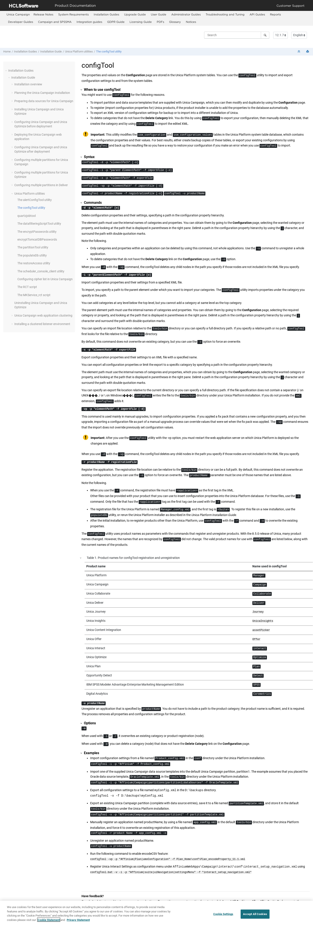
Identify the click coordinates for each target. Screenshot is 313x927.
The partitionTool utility (32, 247)
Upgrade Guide (135, 14)
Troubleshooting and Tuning (225, 14)
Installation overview (28, 84)
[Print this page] (308, 51)
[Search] (265, 35)
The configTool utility (109, 51)
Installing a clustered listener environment (42, 324)
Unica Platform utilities (79, 51)
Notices (191, 21)
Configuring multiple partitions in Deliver (41, 185)
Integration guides (89, 21)
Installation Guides (106, 14)
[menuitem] (18, 14)
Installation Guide (51, 51)
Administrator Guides (186, 14)
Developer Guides (20, 21)
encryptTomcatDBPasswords (37, 239)
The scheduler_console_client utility (40, 271)
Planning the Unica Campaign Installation (42, 92)
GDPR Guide (116, 21)
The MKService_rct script (33, 295)
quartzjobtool (26, 215)
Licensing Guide (141, 21)
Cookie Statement (49, 923)
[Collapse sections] (299, 51)
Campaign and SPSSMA (55, 21)
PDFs (160, 21)
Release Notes (43, 14)
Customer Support (290, 5)
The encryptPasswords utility (37, 231)
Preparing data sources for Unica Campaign (43, 101)
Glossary (175, 21)
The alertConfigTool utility (34, 200)
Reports (275, 14)
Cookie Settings (223, 917)
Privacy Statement (78, 923)
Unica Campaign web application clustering (43, 315)
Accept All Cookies (255, 917)
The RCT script (27, 287)
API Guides (257, 14)
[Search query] (236, 35)
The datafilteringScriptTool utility (39, 223)
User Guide (158, 14)
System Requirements (73, 14)
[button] (6, 70)
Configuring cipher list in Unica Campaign (45, 279)
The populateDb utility (32, 255)
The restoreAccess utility (33, 263)
